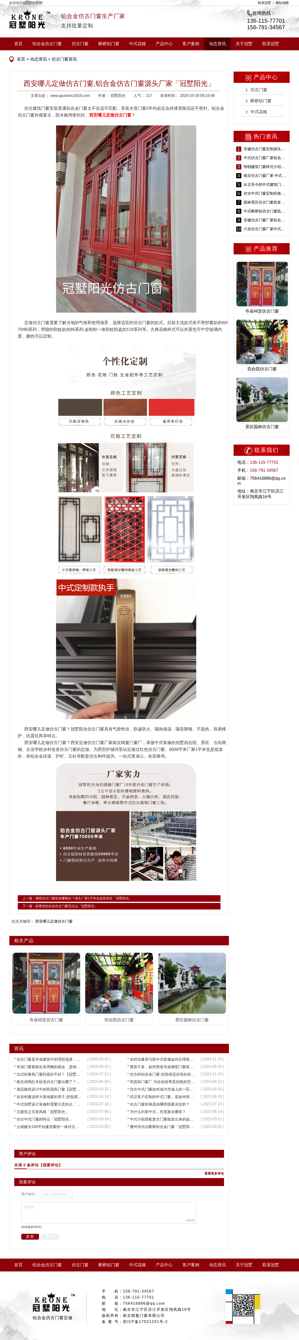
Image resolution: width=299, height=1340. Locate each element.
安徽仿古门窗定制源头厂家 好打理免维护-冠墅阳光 (265, 149)
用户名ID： (29, 1194)
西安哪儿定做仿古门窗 (54, 921)
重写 (50, 1236)
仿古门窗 (80, 43)
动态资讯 (217, 43)
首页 (18, 43)
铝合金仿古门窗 (47, 43)
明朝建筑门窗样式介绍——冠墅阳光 (265, 167)
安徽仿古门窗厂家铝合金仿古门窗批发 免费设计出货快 (265, 220)
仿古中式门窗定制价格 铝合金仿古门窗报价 (265, 193)
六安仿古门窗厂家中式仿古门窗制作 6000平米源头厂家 (265, 229)
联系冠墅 (264, 3)
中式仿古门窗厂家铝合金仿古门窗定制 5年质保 (265, 158)
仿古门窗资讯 (63, 59)
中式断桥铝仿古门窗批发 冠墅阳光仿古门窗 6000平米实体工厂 (265, 211)
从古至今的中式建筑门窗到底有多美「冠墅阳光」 (265, 184)
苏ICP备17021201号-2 (145, 1322)
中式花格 (137, 43)
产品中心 (164, 43)
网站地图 (282, 3)
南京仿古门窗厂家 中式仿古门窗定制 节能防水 (265, 176)
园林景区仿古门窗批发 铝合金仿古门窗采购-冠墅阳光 (265, 202)
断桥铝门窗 (108, 43)
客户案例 (190, 43)
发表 (30, 1236)
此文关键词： (23, 921)
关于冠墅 (244, 43)
